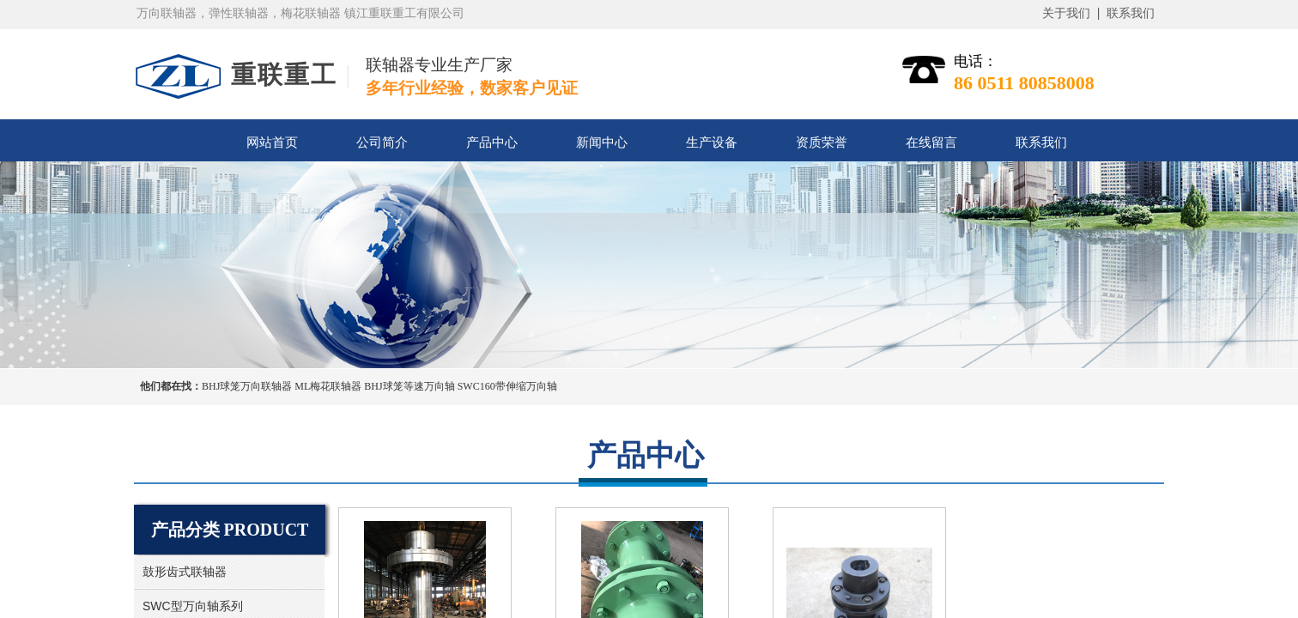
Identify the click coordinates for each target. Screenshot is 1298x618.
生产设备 (711, 142)
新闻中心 (602, 142)
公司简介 (382, 142)
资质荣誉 (821, 142)
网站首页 (272, 142)
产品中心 (492, 142)
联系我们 (1041, 142)
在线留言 (931, 142)
